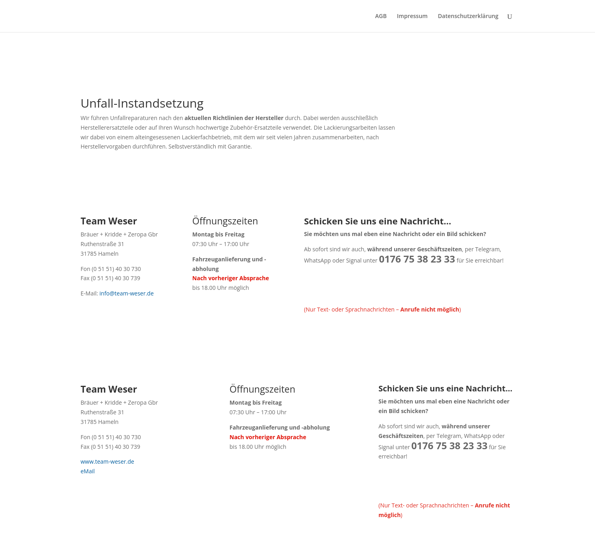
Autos (170, 50)
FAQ (192, 50)
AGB (381, 16)
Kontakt (307, 50)
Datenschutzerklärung (468, 16)
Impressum (412, 16)
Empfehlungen (269, 50)
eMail (88, 471)
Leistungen (116, 50)
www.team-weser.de (107, 461)
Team (146, 50)
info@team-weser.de (126, 293)
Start (87, 50)
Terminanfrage (346, 50)
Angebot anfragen (397, 50)
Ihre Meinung (224, 50)
